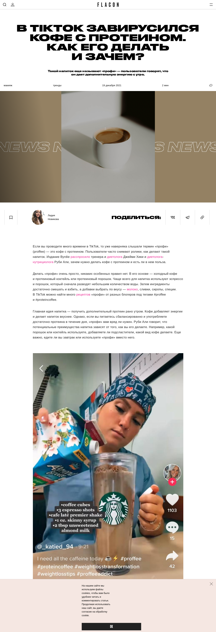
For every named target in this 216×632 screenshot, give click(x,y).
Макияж (8, 85)
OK (111, 627)
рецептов (83, 294)
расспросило (80, 257)
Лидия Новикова (53, 217)
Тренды (57, 85)
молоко (132, 289)
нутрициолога (43, 262)
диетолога (114, 257)
